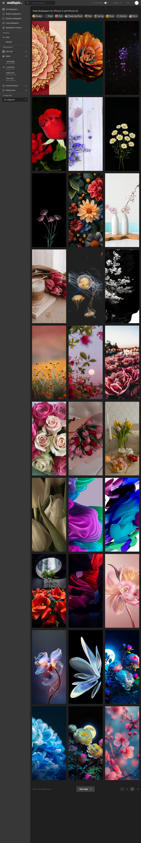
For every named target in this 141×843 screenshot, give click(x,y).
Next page (85, 789)
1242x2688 (10, 61)
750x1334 (9, 78)
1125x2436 (18, 67)
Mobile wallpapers (11, 14)
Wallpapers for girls (12, 27)
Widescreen (8, 90)
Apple (6, 56)
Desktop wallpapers (12, 18)
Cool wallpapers (10, 23)
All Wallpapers (10, 9)
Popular (9, 42)
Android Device (10, 85)
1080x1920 (10, 73)
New (7, 37)
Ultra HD (7, 51)
